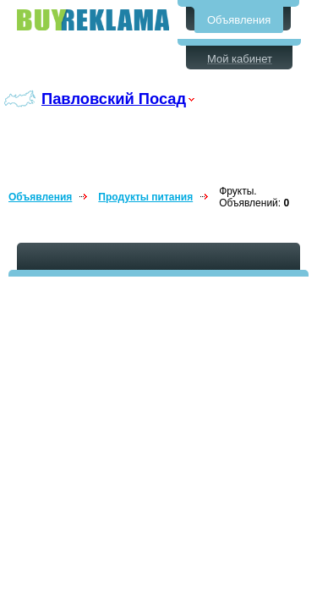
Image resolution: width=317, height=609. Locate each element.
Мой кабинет (239, 58)
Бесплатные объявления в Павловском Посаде (93, 19)
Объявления (239, 20)
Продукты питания (145, 197)
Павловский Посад (113, 98)
